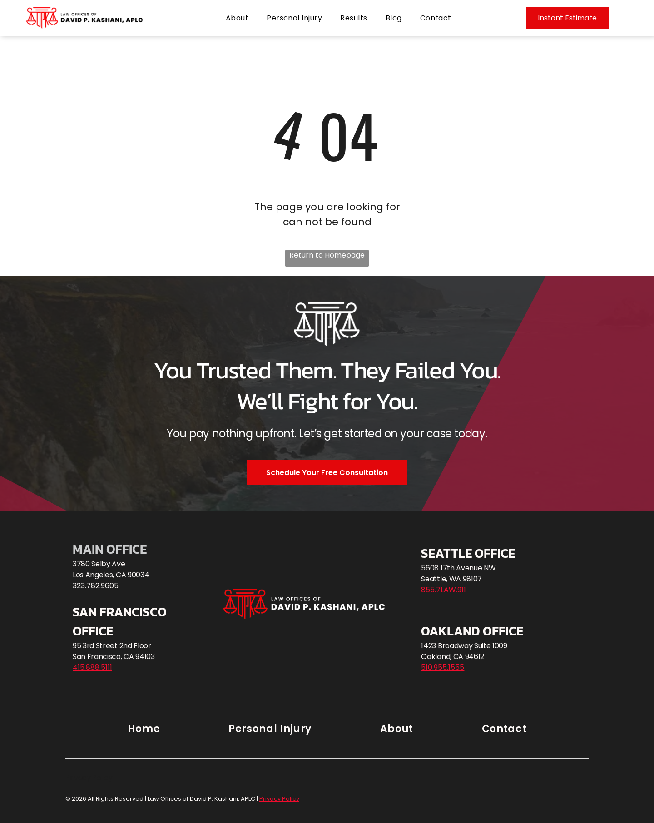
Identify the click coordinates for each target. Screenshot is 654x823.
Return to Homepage (327, 255)
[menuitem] (237, 18)
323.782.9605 (96, 585)
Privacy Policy (89, 778)
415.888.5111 (92, 667)
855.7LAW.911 (443, 590)
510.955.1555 (442, 667)
